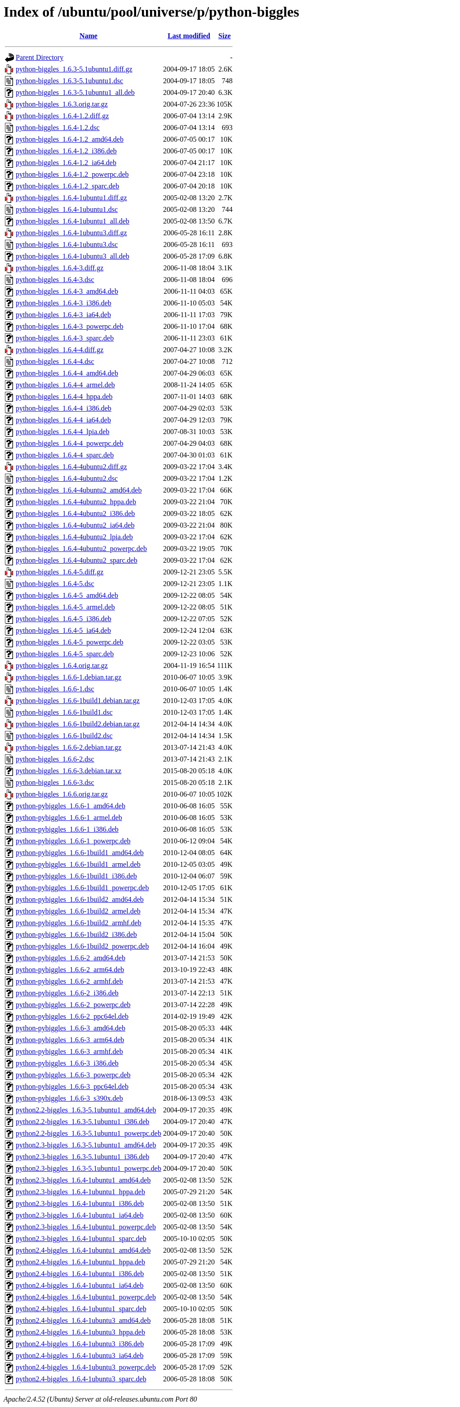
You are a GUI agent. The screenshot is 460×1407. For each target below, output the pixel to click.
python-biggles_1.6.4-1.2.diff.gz (62, 116)
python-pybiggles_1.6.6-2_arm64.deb (70, 969)
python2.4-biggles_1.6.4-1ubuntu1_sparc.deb (81, 1309)
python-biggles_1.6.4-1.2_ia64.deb (66, 162)
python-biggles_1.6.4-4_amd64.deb (67, 373)
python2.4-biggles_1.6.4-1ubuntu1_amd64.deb (83, 1250)
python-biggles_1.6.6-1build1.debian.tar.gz (78, 700)
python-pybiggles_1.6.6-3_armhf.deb (69, 1051)
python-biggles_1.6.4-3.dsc (55, 279)
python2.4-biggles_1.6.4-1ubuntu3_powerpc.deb (86, 1367)
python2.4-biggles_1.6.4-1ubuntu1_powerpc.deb (86, 1297)
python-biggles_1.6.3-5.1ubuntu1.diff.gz (74, 69)
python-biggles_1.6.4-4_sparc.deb (65, 455)
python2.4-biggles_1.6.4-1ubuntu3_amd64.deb (83, 1320)
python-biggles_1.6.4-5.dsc (55, 583)
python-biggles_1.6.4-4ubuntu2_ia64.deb (75, 525)
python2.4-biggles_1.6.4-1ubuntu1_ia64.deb (79, 1285)
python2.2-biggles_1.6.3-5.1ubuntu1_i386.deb (82, 1121)
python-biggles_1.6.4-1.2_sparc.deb (67, 186)
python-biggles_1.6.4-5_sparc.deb (65, 654)
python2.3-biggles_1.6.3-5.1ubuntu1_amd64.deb (86, 1145)
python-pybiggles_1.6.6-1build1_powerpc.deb (82, 888)
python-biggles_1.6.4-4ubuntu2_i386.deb (75, 513)
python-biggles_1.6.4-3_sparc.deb (65, 338)
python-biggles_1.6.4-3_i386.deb (63, 303)
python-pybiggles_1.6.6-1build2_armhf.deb (79, 923)
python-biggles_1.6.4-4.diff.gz (59, 350)
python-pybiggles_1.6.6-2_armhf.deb (69, 981)
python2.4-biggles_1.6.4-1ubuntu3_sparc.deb (81, 1379)
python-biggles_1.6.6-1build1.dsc (64, 712)
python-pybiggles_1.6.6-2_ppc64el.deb (72, 1016)
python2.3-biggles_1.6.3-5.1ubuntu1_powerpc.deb (88, 1168)
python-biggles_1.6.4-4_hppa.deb (64, 396)
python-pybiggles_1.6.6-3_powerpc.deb (73, 1075)
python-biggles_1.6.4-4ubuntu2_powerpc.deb (81, 548)
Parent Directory (39, 57)
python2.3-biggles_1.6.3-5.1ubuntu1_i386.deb (82, 1157)
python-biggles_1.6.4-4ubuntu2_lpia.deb (74, 537)
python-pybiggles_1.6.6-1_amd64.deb (70, 806)
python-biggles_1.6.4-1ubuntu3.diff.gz (71, 233)
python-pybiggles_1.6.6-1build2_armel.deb (78, 911)
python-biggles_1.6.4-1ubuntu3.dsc (67, 244)
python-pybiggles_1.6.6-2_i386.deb (67, 993)
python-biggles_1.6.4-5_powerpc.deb (70, 642)
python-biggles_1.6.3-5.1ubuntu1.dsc (69, 81)
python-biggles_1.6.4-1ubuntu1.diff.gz (71, 198)
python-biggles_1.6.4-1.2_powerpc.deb (72, 174)
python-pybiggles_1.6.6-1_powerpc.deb (73, 841)
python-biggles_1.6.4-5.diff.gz (59, 572)
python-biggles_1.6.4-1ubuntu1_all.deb (72, 221)
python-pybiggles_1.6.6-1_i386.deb (67, 829)
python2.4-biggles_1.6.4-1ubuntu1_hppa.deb (80, 1262)
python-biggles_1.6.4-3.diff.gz (59, 268)
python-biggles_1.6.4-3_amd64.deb (67, 291)
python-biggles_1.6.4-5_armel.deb (65, 607)
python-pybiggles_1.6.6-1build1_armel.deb (78, 864)
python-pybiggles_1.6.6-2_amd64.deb (70, 958)
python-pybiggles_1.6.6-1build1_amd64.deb (80, 852)
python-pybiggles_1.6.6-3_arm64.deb (70, 1040)
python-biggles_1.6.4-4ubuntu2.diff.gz (71, 466)
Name (88, 36)
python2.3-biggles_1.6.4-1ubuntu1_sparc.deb (81, 1238)
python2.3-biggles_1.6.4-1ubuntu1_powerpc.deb (86, 1227)
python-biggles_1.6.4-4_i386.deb (63, 408)
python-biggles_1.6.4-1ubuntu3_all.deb (72, 256)
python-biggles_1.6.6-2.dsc (55, 759)
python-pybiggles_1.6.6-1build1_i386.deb (76, 876)
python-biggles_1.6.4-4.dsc (55, 361)
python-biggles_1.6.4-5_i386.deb (63, 619)
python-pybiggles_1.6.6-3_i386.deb (67, 1063)
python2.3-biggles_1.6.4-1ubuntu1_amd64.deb (83, 1180)
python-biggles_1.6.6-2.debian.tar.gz (68, 747)
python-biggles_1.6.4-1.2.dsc (58, 127)
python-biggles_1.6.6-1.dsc (55, 689)
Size (224, 36)
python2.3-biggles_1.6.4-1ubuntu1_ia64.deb (79, 1215)
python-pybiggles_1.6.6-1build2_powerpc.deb (82, 946)
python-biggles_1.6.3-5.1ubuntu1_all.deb (75, 92)
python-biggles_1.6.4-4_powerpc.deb (70, 443)
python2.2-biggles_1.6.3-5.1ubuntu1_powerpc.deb (88, 1133)
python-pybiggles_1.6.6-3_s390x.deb (69, 1098)
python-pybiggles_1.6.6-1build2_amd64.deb (80, 899)
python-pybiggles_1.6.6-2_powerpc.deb (73, 1004)
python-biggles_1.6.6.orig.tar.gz (62, 794)
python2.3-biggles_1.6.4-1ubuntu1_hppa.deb (80, 1192)
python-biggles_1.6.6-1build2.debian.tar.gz (78, 724)
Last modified (189, 36)
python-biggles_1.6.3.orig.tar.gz (62, 104)
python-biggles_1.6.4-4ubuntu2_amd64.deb (79, 490)
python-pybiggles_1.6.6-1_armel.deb (69, 817)
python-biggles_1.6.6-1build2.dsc (64, 735)
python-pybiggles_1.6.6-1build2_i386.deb (76, 934)
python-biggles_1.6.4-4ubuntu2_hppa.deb (76, 502)
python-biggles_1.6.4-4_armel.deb (65, 385)
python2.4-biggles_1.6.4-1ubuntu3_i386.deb (80, 1344)
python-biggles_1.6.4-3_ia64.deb (63, 314)
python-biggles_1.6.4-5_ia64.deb (63, 630)
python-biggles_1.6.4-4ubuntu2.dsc (67, 478)
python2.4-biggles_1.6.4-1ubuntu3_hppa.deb (80, 1332)
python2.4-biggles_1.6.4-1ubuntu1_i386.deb (80, 1273)
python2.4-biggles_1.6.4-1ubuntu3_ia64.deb (79, 1355)
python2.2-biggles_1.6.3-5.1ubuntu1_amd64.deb (86, 1110)
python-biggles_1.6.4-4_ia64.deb (63, 420)
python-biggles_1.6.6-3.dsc (55, 782)
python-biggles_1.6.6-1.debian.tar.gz (68, 677)
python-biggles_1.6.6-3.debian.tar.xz (68, 771)
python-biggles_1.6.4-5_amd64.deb (67, 595)
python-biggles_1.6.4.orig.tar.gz (62, 665)
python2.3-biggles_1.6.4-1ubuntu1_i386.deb (80, 1203)
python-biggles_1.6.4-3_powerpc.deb (70, 326)
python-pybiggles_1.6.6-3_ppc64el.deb (72, 1086)
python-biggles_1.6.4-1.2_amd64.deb (70, 139)
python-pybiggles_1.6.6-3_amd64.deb (70, 1028)
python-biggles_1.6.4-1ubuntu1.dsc (67, 209)
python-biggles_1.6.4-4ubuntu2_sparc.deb (76, 560)
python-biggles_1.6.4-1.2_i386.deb (66, 151)
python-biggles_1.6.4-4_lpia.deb (62, 431)
